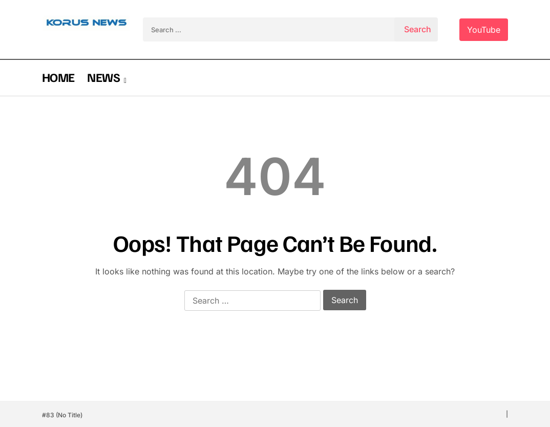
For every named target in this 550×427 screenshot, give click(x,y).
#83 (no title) (62, 415)
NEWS (103, 76)
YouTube (483, 30)
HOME (58, 76)
